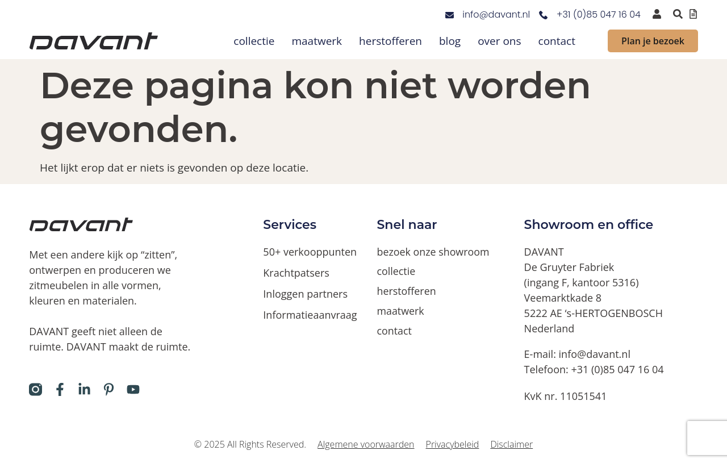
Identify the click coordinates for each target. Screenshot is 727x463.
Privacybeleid (452, 444)
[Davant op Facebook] (59, 389)
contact (556, 41)
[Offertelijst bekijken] (693, 14)
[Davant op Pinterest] (108, 389)
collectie (253, 41)
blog (450, 41)
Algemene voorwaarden (365, 444)
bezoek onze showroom (434, 251)
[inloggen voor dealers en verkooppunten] (657, 14)
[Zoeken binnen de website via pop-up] (678, 14)
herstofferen (390, 41)
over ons (499, 41)
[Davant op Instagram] (35, 389)
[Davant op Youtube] (133, 389)
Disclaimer (511, 444)
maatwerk (316, 41)
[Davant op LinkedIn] (84, 389)
